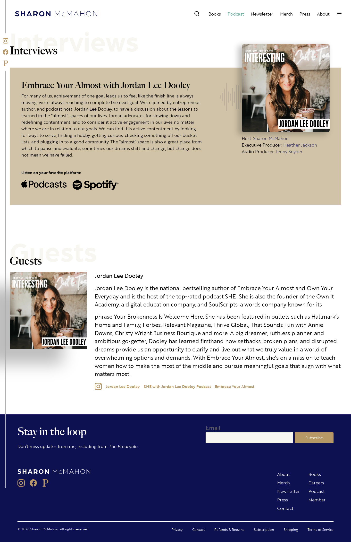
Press (305, 14)
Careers (316, 482)
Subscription (264, 529)
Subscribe (314, 437)
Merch (286, 14)
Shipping (291, 529)
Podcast (236, 14)
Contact (285, 508)
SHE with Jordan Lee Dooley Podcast (177, 386)
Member (317, 499)
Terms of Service (321, 529)
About (323, 14)
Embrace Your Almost (234, 386)
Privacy (177, 529)
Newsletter (262, 14)
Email (213, 427)
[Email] (249, 437)
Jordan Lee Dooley (123, 386)
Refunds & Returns (229, 529)
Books (215, 14)
